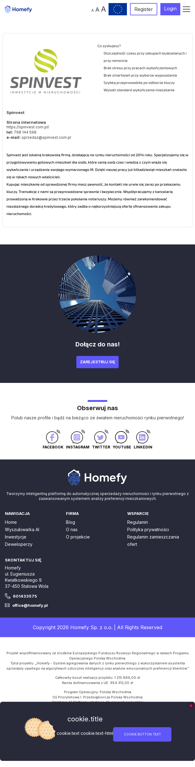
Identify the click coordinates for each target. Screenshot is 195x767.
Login (170, 9)
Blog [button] (70, 522)
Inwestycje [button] (15, 536)
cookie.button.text (142, 734)
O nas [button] (72, 529)
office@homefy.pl (30, 605)
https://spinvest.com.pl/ (27, 127)
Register (143, 9)
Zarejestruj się (97, 362)
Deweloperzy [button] (18, 544)
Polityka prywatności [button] (148, 529)
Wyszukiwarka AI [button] (22, 529)
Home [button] (11, 522)
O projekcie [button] (78, 536)
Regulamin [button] (137, 522)
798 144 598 (25, 132)
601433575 (25, 596)
